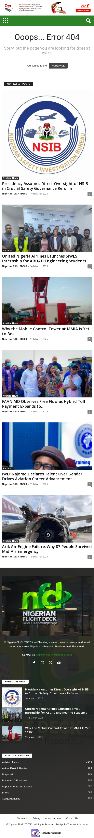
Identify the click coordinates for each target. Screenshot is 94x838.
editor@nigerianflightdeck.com (54, 654)
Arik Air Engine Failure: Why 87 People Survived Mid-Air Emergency (47, 549)
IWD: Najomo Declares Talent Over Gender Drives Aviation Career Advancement (42, 476)
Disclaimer (22, 818)
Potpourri (8, 250)
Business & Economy (14, 780)
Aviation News (10, 178)
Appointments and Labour (17, 786)
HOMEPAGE (58, 65)
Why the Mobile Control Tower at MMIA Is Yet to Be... (46, 331)
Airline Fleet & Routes (15, 768)
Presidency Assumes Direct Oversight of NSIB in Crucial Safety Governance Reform (45, 186)
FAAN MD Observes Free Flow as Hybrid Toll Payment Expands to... (43, 404)
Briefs (5, 792)
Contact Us (72, 818)
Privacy (37, 818)
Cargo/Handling (11, 798)
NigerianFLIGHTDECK (14, 193)
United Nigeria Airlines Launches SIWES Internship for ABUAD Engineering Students (44, 259)
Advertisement (53, 818)
